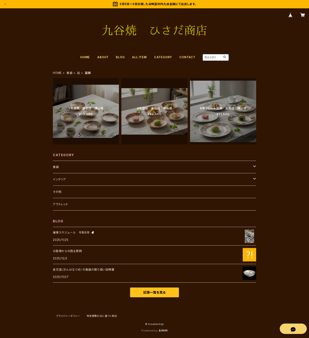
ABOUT (103, 57)
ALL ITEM (139, 57)
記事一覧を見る (154, 292)
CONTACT (187, 57)
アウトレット (60, 204)
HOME (85, 57)
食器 (69, 73)
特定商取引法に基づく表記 (102, 315)
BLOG (120, 57)
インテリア (59, 179)
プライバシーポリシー (68, 315)
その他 (57, 191)
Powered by (154, 330)
